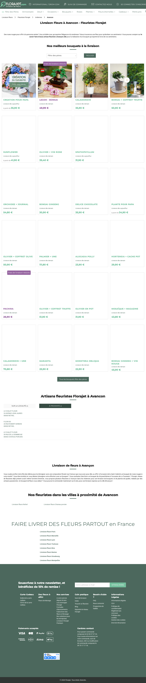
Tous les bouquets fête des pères (73, 379)
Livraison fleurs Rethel (19, 504)
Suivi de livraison (80, 598)
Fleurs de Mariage (44, 600)
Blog (76, 607)
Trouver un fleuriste (81, 604)
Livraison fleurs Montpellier (50, 560)
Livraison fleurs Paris (47, 532)
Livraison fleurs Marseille (49, 536)
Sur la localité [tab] (19, 406)
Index (77, 601)
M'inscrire (118, 585)
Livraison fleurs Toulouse (49, 544)
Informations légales (118, 600)
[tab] (11, 12)
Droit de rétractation (118, 623)
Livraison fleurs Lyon (47, 540)
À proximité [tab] (55, 406)
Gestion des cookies (118, 620)
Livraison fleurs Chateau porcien (55, 504)
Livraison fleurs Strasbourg (50, 556)
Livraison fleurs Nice (47, 548)
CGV (113, 603)
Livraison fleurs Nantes (48, 552)
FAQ (94, 600)
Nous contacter (98, 603)
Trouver (90, 56)
